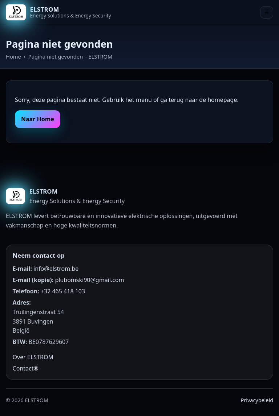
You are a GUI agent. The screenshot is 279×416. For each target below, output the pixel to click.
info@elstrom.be (55, 269)
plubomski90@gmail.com (89, 280)
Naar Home (37, 119)
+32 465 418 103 (63, 291)
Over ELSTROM (33, 357)
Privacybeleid (257, 400)
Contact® (26, 368)
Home (13, 56)
